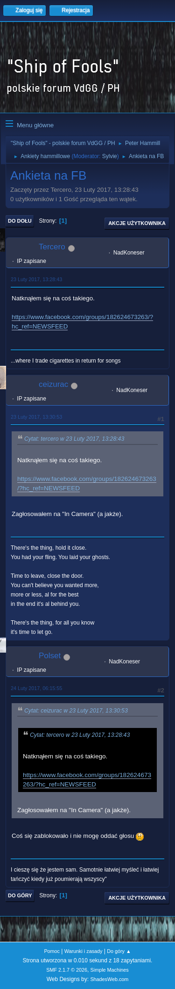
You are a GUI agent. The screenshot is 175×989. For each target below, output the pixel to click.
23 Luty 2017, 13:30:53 (36, 417)
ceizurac (53, 384)
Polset (50, 655)
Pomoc (52, 951)
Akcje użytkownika (137, 223)
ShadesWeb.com (109, 979)
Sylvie (109, 156)
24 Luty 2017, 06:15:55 (36, 688)
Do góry (20, 895)
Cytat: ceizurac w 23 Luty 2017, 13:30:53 (76, 710)
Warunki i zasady (83, 951)
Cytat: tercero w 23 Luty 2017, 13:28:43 (74, 439)
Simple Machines (110, 970)
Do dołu (20, 221)
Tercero (52, 246)
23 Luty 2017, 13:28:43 (36, 279)
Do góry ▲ (119, 951)
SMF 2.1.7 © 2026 (66, 970)
